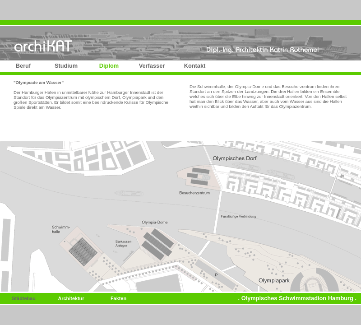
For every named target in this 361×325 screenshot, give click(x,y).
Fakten (118, 298)
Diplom (109, 65)
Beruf (23, 65)
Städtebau (24, 298)
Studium (66, 65)
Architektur (71, 298)
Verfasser (152, 65)
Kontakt (195, 65)
